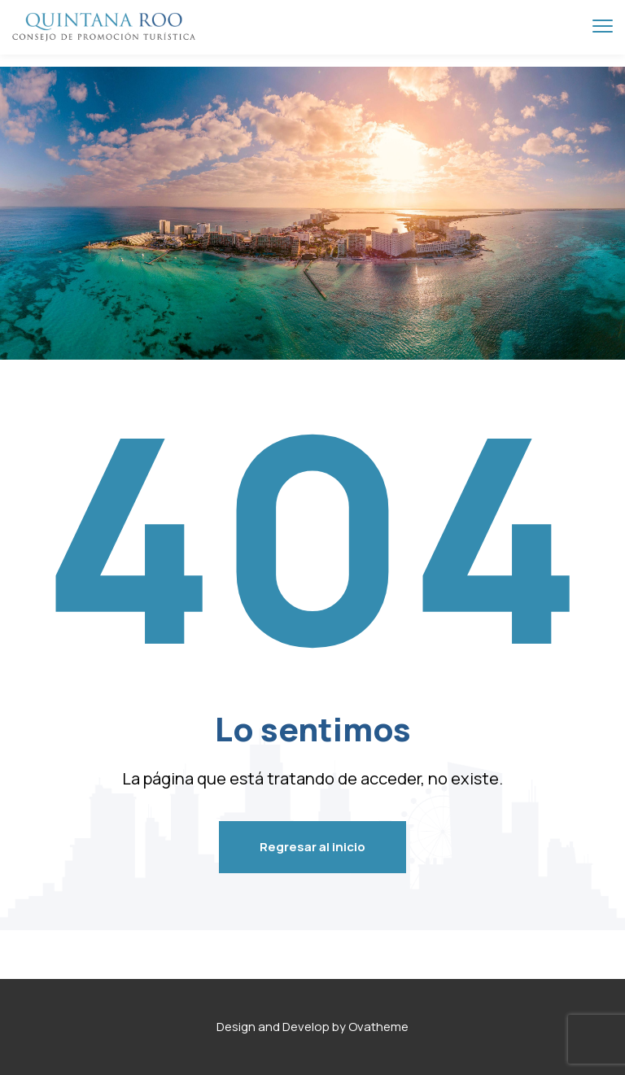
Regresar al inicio (312, 846)
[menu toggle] (602, 26)
